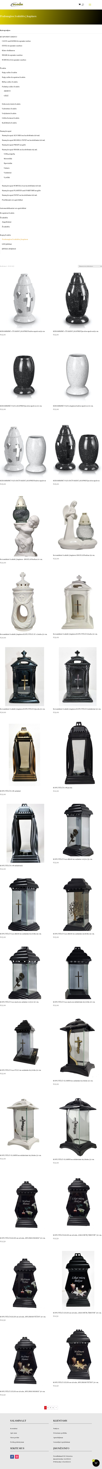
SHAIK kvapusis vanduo (12, 55)
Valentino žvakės (9, 109)
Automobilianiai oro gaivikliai (13, 208)
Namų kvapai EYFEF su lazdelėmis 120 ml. (19, 195)
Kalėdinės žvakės (9, 123)
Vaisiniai (7, 173)
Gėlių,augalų (9, 154)
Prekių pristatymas (17, 1442)
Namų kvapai (5, 131)
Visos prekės (14, 1438)
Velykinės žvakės (9, 113)
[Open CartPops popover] (96, 1463)
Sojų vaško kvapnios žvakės (13, 77)
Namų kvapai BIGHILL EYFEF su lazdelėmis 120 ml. (23, 140)
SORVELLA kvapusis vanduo (14, 60)
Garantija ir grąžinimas (61, 1442)
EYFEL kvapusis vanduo (12, 46)
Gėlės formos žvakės (10, 118)
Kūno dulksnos (8, 50)
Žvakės (3, 68)
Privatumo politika (60, 1433)
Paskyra (56, 1429)
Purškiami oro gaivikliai (12, 200)
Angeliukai (6, 222)
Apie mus (13, 1433)
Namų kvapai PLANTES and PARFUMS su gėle (21, 190)
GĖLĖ (6, 96)
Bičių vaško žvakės (10, 82)
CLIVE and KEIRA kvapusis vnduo (16, 41)
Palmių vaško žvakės (10, 87)
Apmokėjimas (58, 1438)
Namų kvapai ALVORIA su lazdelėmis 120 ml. (21, 135)
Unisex (6, 168)
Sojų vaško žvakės (9, 72)
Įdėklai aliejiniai (9, 249)
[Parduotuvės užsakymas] (90, 266)
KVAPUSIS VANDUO (8, 37)
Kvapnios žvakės (7, 213)
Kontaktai (13, 1429)
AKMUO (7, 91)
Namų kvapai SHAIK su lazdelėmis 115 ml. (19, 150)
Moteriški (8, 159)
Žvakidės (4, 218)
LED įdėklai (7, 244)
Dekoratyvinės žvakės (11, 104)
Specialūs (8, 163)
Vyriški (7, 177)
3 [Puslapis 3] (50, 1408)
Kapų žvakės (5, 235)
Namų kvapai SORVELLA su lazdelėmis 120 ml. (21, 186)
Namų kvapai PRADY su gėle (14, 145)
